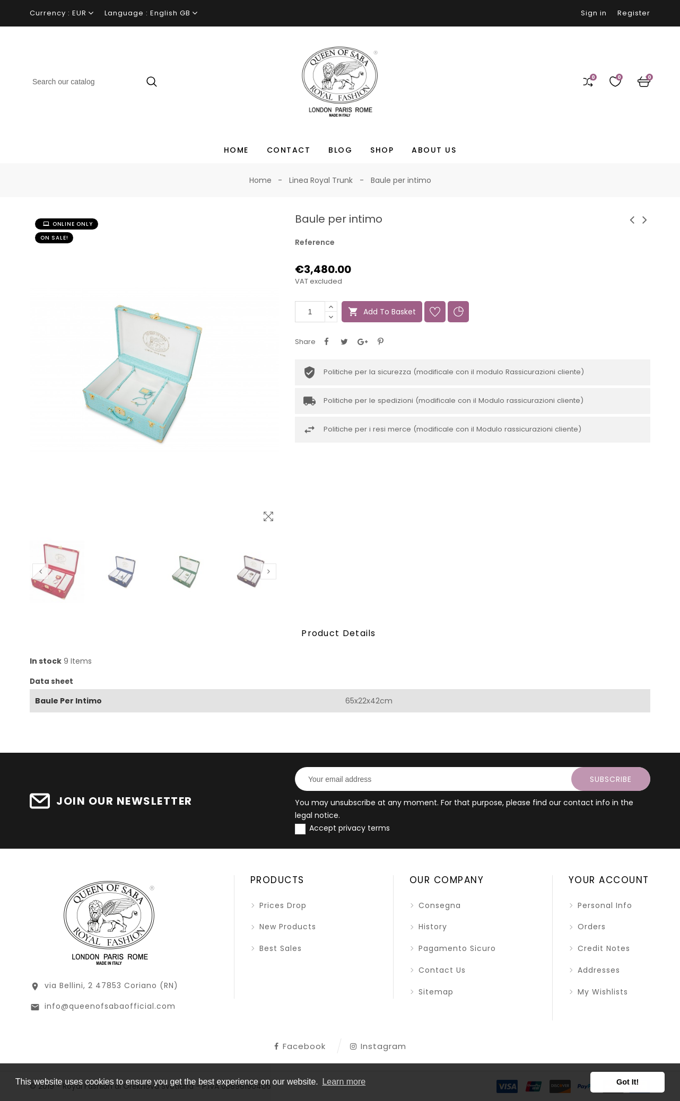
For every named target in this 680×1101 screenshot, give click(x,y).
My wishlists (601, 992)
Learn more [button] (343, 1081)
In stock (46, 661)
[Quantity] (310, 311)
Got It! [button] (627, 1082)
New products (286, 926)
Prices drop (282, 905)
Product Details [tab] (338, 633)
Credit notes (602, 948)
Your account (609, 880)
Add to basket (382, 312)
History (431, 926)
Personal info (603, 905)
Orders (590, 926)
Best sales (279, 948)
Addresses (597, 970)
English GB (170, 13)
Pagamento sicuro (456, 948)
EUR (79, 13)
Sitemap (435, 992)
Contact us (441, 970)
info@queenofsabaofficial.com (110, 1006)
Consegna (438, 905)
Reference (315, 242)
